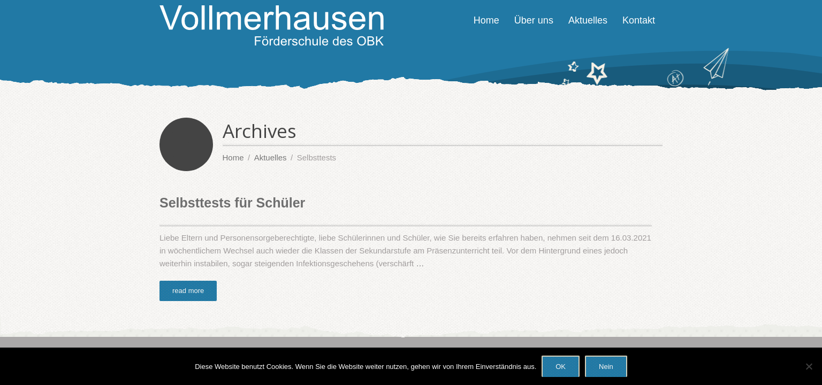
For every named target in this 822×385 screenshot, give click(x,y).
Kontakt (638, 20)
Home (486, 20)
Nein (606, 367)
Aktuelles (587, 20)
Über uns (533, 20)
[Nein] (808, 366)
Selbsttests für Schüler (232, 202)
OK (560, 367)
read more (188, 291)
